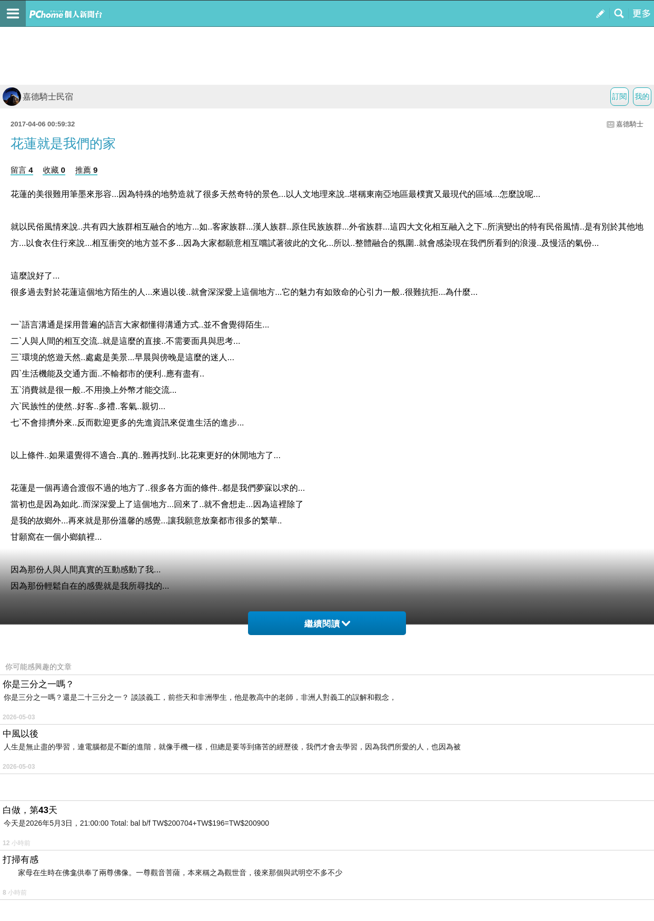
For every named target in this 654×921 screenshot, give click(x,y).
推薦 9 (86, 169)
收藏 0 (54, 169)
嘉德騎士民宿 (38, 96)
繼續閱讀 (327, 624)
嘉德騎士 (629, 124)
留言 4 (22, 169)
